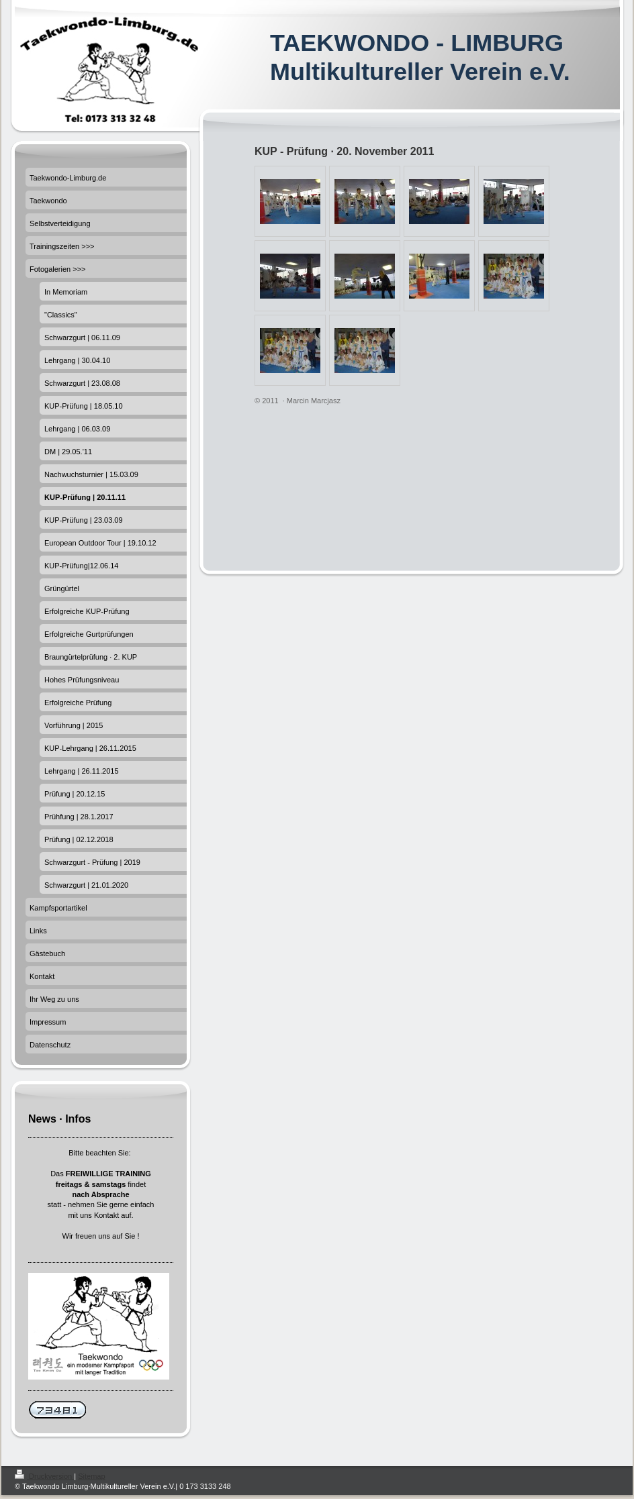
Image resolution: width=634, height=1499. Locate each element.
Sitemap (91, 1476)
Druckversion (44, 1476)
